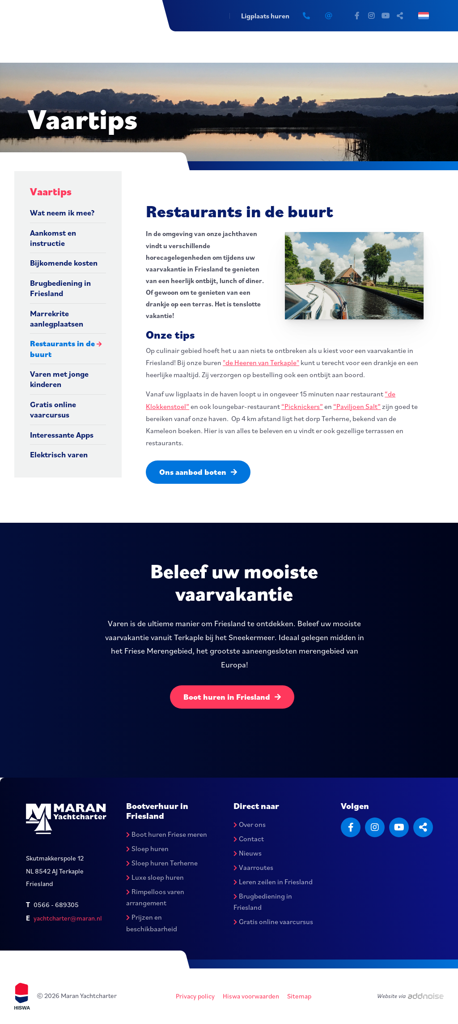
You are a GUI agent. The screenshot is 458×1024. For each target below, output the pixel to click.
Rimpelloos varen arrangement (155, 897)
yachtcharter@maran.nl (68, 918)
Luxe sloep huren (155, 877)
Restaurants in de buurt (62, 348)
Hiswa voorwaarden (251, 996)
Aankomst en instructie (53, 238)
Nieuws (247, 852)
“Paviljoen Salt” (357, 406)
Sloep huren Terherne (162, 862)
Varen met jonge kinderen (59, 379)
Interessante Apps (61, 435)
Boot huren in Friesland (232, 697)
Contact (248, 838)
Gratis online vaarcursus (53, 409)
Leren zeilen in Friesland (273, 881)
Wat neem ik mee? (62, 212)
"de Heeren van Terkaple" (261, 362)
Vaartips (51, 191)
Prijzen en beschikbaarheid (151, 922)
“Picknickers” (302, 406)
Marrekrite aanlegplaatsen (56, 318)
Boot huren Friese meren (166, 834)
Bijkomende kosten (64, 263)
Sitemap (299, 996)
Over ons (249, 824)
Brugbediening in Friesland (60, 288)
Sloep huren (147, 848)
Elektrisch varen (59, 454)
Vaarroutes (253, 867)
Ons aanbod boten (198, 472)
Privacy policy (195, 996)
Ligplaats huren (265, 15)
